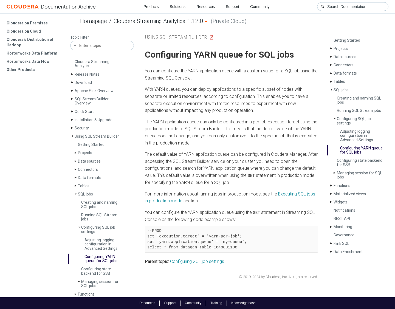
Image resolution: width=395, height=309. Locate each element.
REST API (342, 218)
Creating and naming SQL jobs (99, 204)
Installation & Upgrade (93, 120)
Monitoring (343, 227)
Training (216, 303)
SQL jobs (85, 194)
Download (83, 82)
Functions (86, 294)
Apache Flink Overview (94, 91)
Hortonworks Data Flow (28, 61)
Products (151, 6)
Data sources (89, 161)
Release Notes (87, 74)
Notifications (344, 210)
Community (260, 6)
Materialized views (350, 194)
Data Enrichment (348, 252)
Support (232, 6)
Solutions (177, 6)
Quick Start (84, 111)
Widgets (341, 202)
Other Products (21, 69)
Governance (344, 235)
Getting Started (91, 144)
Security (82, 128)
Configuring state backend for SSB (96, 271)
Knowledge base (243, 303)
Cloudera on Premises (27, 23)
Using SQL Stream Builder (97, 136)
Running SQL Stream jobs (99, 217)
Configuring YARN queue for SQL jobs (100, 258)
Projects (85, 153)
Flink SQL (341, 243)
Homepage (93, 21)
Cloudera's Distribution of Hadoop (30, 42)
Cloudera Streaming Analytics (149, 21)
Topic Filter (79, 37)
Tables (83, 186)
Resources (205, 6)
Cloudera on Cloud (24, 31)
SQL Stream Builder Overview (92, 101)
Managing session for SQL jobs (100, 283)
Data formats (89, 177)
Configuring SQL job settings (98, 229)
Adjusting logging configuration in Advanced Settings (100, 244)
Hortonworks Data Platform (32, 53)
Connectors (88, 169)
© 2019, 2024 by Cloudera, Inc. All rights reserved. (278, 276)
